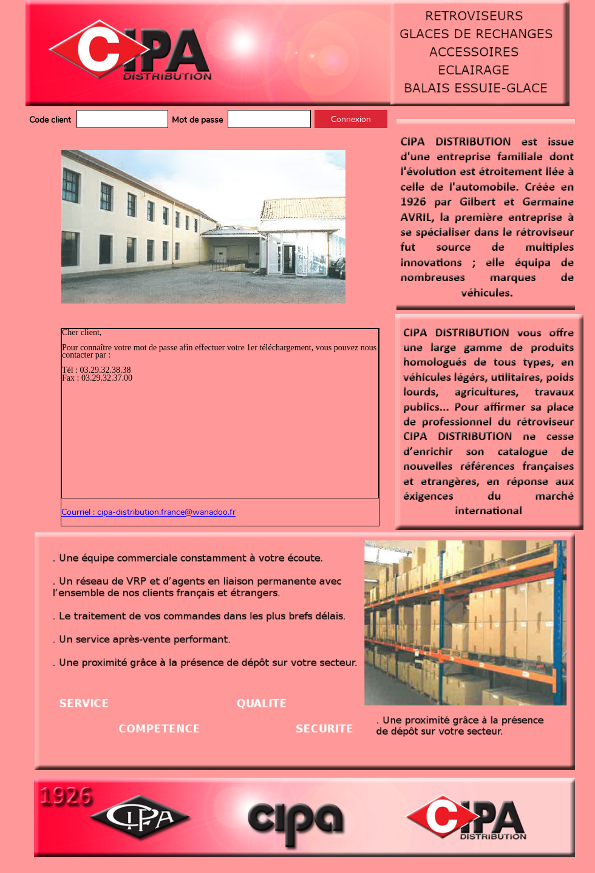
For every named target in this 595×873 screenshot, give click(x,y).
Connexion (351, 119)
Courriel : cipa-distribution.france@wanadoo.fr (148, 512)
